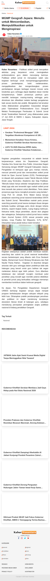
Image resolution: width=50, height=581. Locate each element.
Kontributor (29, 571)
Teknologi (28, 555)
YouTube (28, 539)
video (27, 558)
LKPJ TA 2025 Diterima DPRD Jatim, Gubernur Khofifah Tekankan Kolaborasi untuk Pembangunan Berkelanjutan (23, 148)
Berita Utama (9, 8)
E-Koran (25, 8)
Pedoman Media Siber (9, 568)
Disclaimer (29, 568)
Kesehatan (5, 558)
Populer (38, 8)
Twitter (25, 539)
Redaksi (4, 564)
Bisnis (27, 551)
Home (4, 13)
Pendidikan (5, 551)
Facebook (19, 539)
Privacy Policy (7, 571)
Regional (27, 547)
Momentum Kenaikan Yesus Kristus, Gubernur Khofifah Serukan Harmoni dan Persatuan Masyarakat (23, 141)
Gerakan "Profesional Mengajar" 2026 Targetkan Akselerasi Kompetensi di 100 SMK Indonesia (23, 134)
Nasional (6, 320)
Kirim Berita (29, 564)
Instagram (22, 539)
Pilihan (4, 555)
